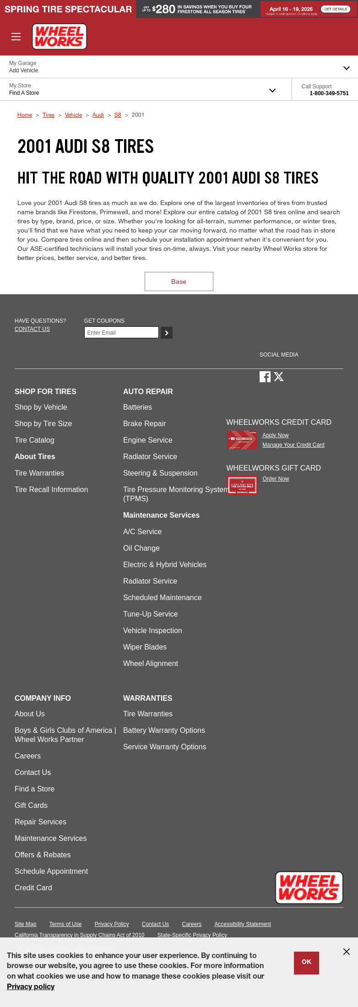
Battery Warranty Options (164, 730)
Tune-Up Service (150, 614)
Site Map (25, 924)
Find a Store (34, 789)
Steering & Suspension (160, 473)
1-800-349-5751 (329, 93)
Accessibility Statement (243, 924)
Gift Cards (31, 805)
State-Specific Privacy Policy (192, 935)
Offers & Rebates (43, 855)
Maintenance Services (51, 838)
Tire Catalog (34, 440)
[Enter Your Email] (121, 332)
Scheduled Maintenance (162, 597)
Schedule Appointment (51, 871)
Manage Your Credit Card (293, 445)
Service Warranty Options (164, 747)
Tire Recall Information (51, 489)
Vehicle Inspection (152, 630)
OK (306, 962)
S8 (117, 114)
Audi (98, 114)
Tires (48, 114)
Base (178, 281)
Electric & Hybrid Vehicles (164, 564)
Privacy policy (30, 987)
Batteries (137, 407)
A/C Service (142, 532)
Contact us (32, 329)
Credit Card (33, 888)
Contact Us (33, 772)
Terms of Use (65, 924)
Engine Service (148, 440)
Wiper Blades (145, 647)
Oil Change (141, 548)
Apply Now (275, 435)
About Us (30, 714)
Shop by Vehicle (41, 407)
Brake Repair (144, 424)
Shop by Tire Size (43, 424)
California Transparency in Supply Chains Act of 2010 (80, 935)
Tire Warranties (39, 473)
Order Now (275, 479)
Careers (28, 756)
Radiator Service (150, 456)
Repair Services (40, 822)
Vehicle (73, 114)
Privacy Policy (112, 924)
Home (24, 114)
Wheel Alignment (150, 663)
